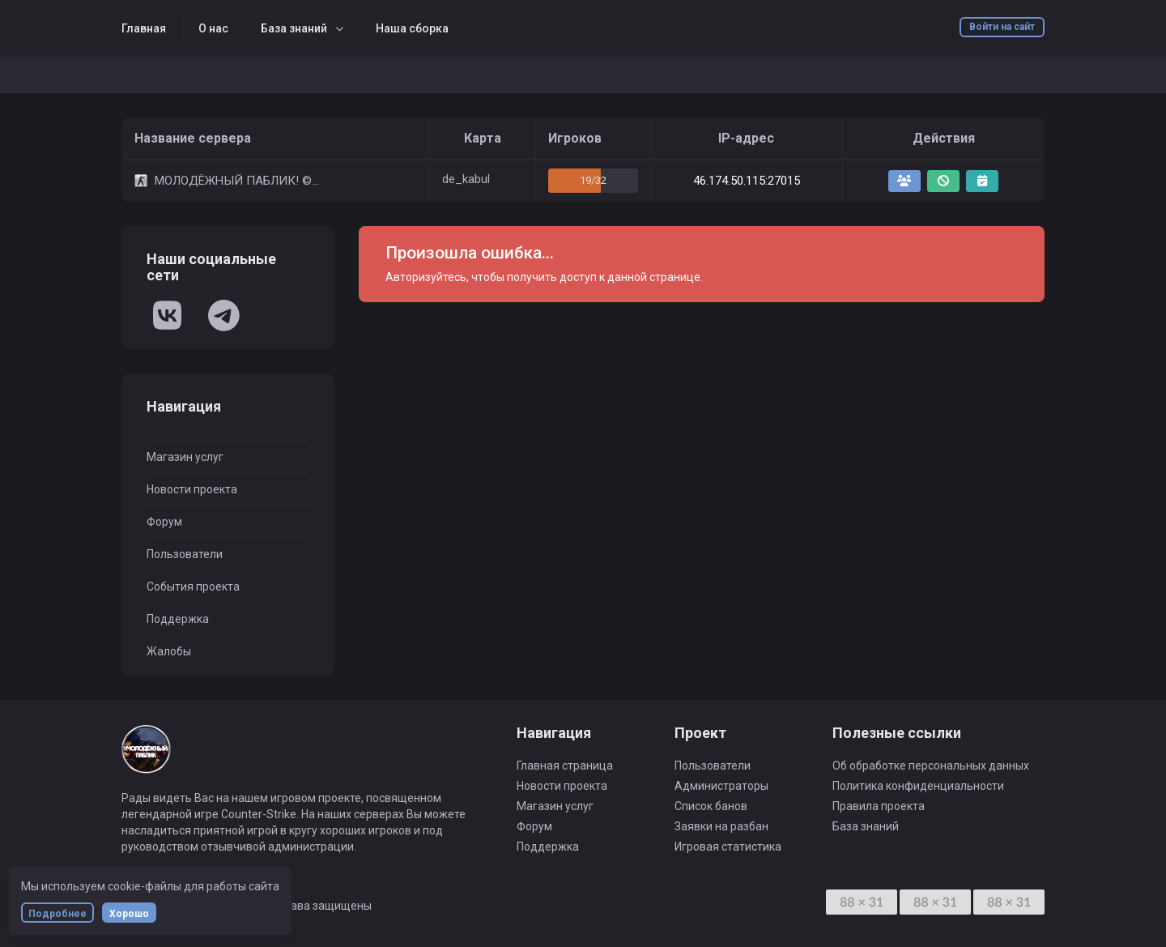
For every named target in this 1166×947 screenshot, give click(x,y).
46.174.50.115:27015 (746, 180)
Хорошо (129, 913)
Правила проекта (878, 806)
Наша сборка (412, 28)
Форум (164, 521)
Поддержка (178, 618)
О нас (213, 28)
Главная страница (565, 765)
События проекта (193, 586)
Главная (143, 28)
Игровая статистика (727, 846)
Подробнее (57, 913)
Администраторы (721, 785)
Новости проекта (192, 489)
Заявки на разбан (721, 826)
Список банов (710, 806)
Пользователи (185, 554)
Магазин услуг (185, 456)
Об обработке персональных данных (930, 765)
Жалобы (169, 651)
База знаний (294, 28)
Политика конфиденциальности (918, 785)
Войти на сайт (1002, 26)
